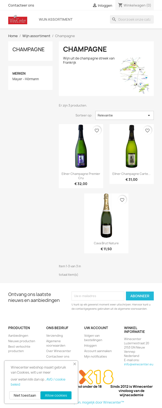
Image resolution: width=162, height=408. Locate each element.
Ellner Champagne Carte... (131, 174)
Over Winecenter (58, 351)
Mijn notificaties (95, 356)
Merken (19, 73)
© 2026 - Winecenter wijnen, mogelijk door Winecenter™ (81, 402)
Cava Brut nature (106, 243)
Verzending (54, 336)
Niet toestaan (25, 395)
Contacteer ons (21, 5)
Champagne (28, 49)
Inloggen (90, 345)
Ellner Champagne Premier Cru (81, 176)
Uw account (96, 328)
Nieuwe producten (21, 341)
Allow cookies (56, 395)
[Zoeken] (132, 19)
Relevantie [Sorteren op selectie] (124, 115)
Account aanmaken (98, 351)
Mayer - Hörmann (25, 79)
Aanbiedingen (18, 336)
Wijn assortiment (56, 19)
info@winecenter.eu (138, 364)
